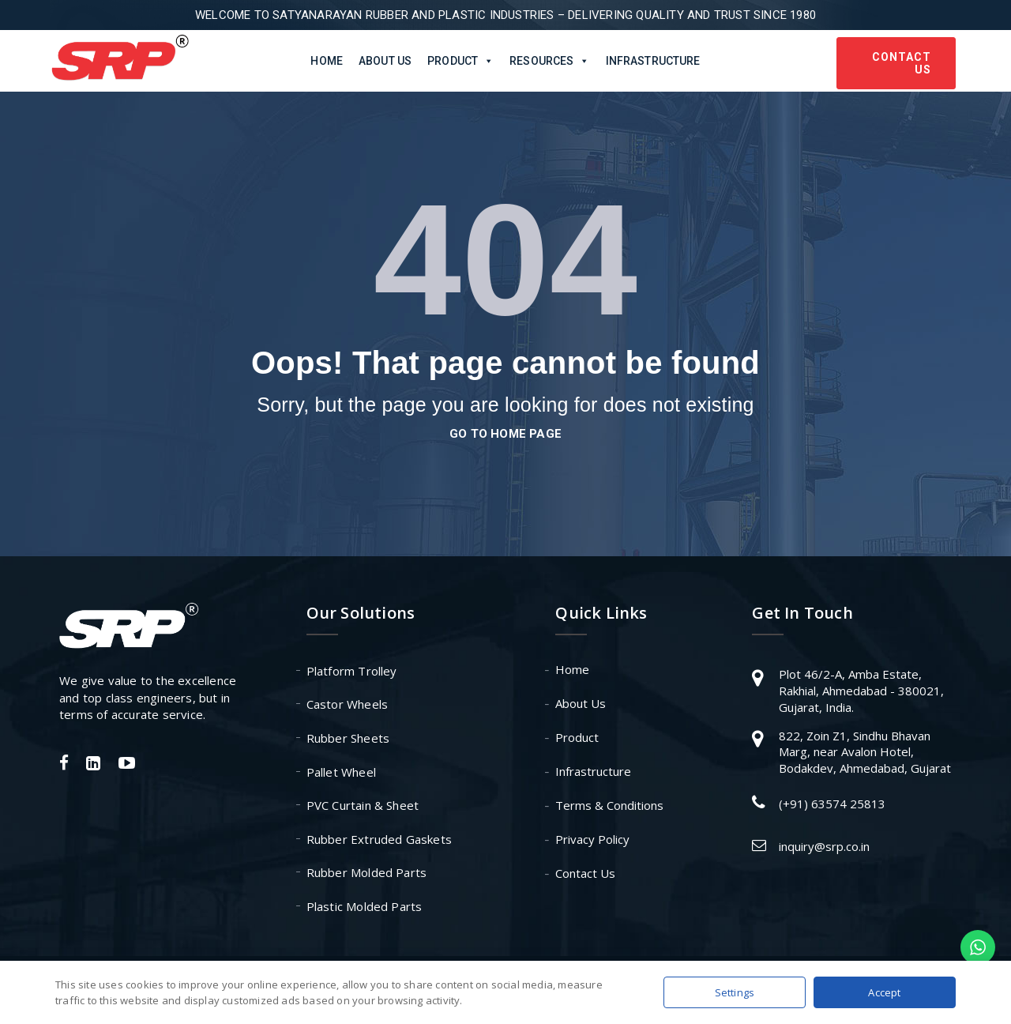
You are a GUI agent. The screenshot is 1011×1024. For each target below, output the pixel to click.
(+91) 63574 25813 (832, 803)
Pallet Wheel (341, 772)
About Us (385, 61)
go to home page (505, 434)
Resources (549, 61)
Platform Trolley (351, 671)
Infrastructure (653, 61)
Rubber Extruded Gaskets (379, 839)
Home (326, 61)
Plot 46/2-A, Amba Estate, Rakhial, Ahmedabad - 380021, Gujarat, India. (861, 690)
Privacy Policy (592, 839)
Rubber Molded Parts (366, 872)
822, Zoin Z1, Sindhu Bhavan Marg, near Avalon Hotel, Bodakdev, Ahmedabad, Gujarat (865, 752)
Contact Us (901, 63)
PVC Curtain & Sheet (362, 805)
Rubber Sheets (348, 738)
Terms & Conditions (609, 805)
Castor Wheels (347, 704)
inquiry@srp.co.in (824, 846)
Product (577, 737)
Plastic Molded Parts (364, 906)
